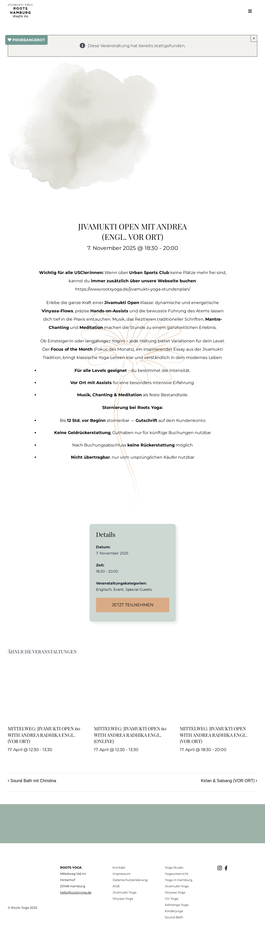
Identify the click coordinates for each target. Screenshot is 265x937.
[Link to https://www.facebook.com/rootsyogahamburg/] (226, 868)
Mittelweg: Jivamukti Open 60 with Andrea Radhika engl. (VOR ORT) (44, 734)
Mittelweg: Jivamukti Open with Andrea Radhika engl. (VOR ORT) (213, 734)
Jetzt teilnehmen (132, 604)
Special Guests (139, 589)
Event (118, 589)
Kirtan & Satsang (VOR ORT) (228, 781)
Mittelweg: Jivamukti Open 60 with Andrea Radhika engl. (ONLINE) (130, 734)
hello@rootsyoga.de (75, 892)
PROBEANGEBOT (26, 40)
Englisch (104, 589)
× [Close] (254, 38)
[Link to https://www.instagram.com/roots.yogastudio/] (219, 868)
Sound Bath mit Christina (33, 781)
